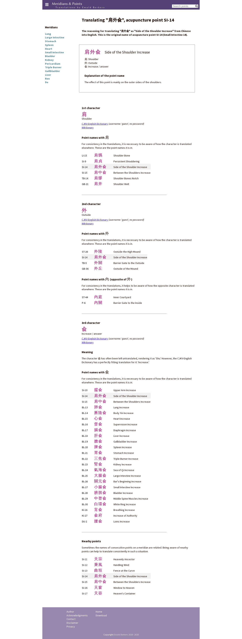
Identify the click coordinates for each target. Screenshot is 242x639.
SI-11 (84, 559)
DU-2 (84, 521)
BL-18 (85, 436)
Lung (48, 34)
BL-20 (85, 447)
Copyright (108, 634)
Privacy (71, 626)
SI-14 (84, 167)
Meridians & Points (67, 4)
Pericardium (52, 63)
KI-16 (84, 510)
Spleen (49, 45)
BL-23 (85, 464)
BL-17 (85, 430)
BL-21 (85, 453)
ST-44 (85, 297)
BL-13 (85, 407)
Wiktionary (88, 127)
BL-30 (85, 504)
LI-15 (84, 155)
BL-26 (85, 481)
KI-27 (84, 515)
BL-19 (85, 441)
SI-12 (84, 565)
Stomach (50, 41)
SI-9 (84, 161)
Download (101, 615)
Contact (71, 619)
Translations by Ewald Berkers (80, 7)
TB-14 (85, 178)
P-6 (83, 303)
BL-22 (85, 458)
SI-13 (84, 570)
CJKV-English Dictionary (95, 123)
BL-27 (85, 487)
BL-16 (85, 424)
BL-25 (85, 475)
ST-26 (85, 251)
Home (99, 611)
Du (46, 82)
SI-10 (84, 390)
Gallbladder (52, 71)
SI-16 (84, 587)
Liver (48, 75)
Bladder (50, 56)
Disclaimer (72, 622)
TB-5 (84, 263)
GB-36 (85, 268)
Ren (47, 78)
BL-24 (85, 470)
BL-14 (85, 413)
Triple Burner (53, 67)
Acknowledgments (77, 615)
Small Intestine (54, 52)
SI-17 (84, 593)
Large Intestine (54, 37)
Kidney (49, 60)
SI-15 (84, 172)
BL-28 (85, 493)
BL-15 (85, 418)
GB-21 (85, 184)
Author (70, 611)
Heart (48, 48)
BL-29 (85, 498)
